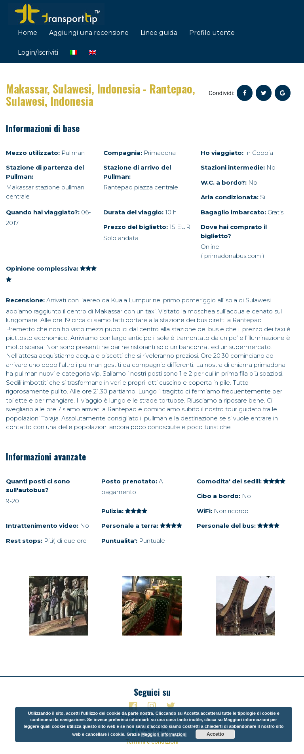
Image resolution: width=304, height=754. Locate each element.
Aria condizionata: (229, 197)
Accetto (215, 734)
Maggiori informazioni (163, 734)
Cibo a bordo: (218, 496)
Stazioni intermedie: (233, 167)
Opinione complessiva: (42, 268)
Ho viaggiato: (222, 153)
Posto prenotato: (129, 481)
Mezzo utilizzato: (33, 153)
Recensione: (25, 300)
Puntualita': (119, 540)
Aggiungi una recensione (89, 32)
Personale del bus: (226, 525)
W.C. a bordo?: (224, 182)
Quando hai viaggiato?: (43, 212)
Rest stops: (24, 540)
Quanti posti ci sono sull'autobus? (38, 485)
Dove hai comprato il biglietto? (234, 231)
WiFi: (204, 511)
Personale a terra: (129, 525)
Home (27, 32)
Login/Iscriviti (38, 52)
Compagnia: (122, 153)
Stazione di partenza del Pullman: (45, 172)
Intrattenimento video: (42, 525)
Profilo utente (212, 32)
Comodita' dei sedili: (229, 481)
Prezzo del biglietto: (135, 227)
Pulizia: (112, 511)
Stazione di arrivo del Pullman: (137, 172)
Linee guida (159, 32)
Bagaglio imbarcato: (233, 212)
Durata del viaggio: (133, 212)
